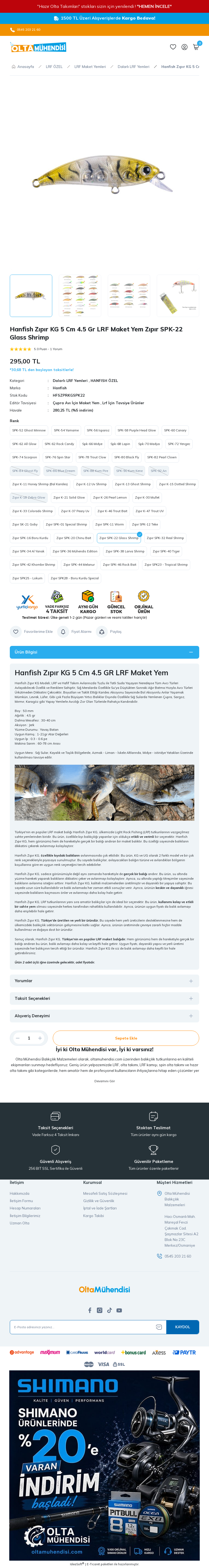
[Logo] (38, 47)
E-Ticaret (93, 1564)
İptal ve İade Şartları (100, 1208)
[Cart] (196, 47)
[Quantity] (28, 1038)
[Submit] (182, 1327)
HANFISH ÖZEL (104, 380)
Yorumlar (23, 980)
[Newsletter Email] (104, 1327)
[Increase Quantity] (42, 1038)
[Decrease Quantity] (15, 1038)
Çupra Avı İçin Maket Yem (76, 403)
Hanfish (60, 388)
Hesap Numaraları (25, 1208)
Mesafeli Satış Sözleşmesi (105, 1193)
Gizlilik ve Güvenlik (98, 1201)
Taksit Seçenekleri (32, 998)
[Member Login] (184, 47)
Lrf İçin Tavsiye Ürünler (123, 403)
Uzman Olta (19, 1223)
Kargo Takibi (93, 1216)
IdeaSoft (77, 1564)
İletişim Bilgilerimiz (25, 1216)
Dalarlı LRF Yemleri (70, 380)
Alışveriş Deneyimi (32, 1015)
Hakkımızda (19, 1193)
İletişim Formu (21, 1201)
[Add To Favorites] (31, 632)
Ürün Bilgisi (26, 652)
